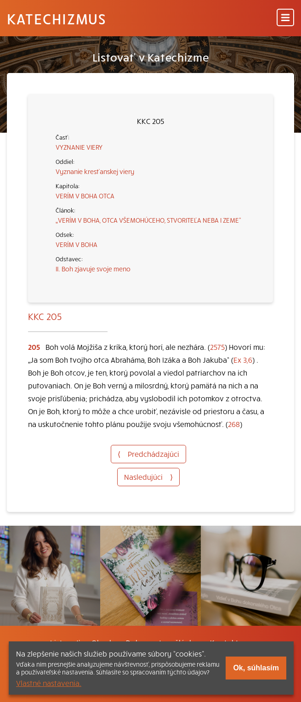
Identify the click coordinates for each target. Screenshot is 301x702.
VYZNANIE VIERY (79, 147)
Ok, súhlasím (256, 668)
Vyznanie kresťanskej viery (95, 171)
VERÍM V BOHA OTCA (85, 195)
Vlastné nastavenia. (48, 682)
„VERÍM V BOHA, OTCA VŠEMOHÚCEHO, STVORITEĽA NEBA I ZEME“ (148, 220)
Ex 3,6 (242, 359)
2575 (217, 346)
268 (234, 423)
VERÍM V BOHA (76, 244)
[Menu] (285, 18)
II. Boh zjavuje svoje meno (93, 268)
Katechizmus (56, 18)
